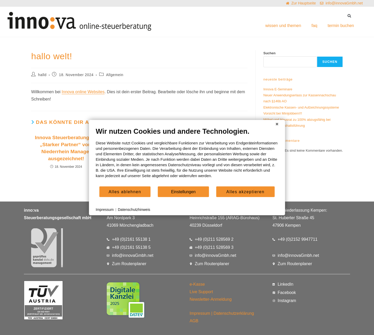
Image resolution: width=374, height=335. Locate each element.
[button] (349, 15)
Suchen (269, 53)
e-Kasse (197, 284)
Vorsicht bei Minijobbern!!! (282, 113)
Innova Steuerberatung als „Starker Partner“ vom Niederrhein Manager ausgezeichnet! (66, 148)
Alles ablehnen (125, 191)
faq (314, 25)
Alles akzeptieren (245, 191)
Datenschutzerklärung (233, 313)
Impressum (200, 313)
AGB (194, 321)
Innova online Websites (83, 92)
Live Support (201, 292)
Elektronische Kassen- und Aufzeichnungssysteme (301, 107)
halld (42, 75)
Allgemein (114, 75)
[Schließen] (277, 124)
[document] (187, 156)
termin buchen (341, 25)
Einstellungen (183, 191)
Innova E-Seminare (277, 89)
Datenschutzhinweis (134, 209)
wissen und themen (283, 25)
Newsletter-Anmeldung (211, 299)
